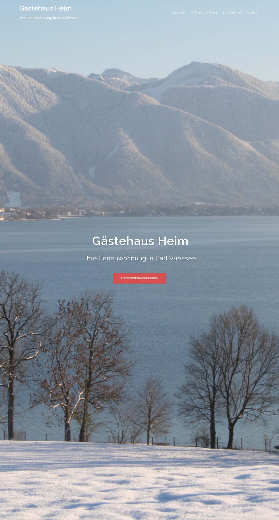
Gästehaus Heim (45, 8)
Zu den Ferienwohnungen (139, 278)
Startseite (178, 12)
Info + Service (232, 12)
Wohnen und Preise (203, 12)
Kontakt (252, 12)
